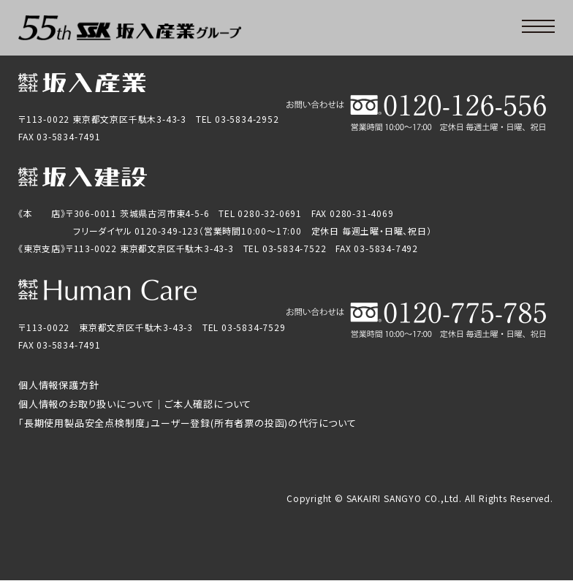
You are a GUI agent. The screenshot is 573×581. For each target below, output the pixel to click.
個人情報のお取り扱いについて (86, 404)
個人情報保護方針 (58, 385)
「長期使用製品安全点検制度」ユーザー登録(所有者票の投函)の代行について (187, 423)
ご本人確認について (207, 404)
